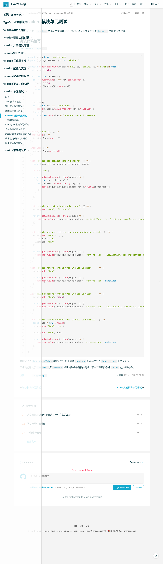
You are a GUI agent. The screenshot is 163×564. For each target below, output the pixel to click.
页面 (96, 4)
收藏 (134, 4)
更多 (117, 4)
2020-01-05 (151, 16)
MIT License (99, 556)
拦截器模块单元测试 (15, 129)
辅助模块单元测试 (14, 106)
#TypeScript (69, 401)
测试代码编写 (13, 120)
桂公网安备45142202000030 (143, 556)
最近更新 (60, 431)
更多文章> (61, 467)
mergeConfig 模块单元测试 (18, 134)
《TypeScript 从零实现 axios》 (68, 16)
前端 (86, 4)
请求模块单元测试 (14, 111)
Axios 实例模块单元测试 (16, 124)
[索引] (143, 4)
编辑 (51, 401)
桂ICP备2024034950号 (116, 556)
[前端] (87, 4)
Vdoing (60, 556)
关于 (127, 4)
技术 (107, 4)
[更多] (118, 4)
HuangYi (138, 16)
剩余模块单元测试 (14, 143)
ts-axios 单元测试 (93, 16)
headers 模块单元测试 (16, 115)
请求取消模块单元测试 (16, 138)
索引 (142, 4)
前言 (7, 97)
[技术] (108, 4)
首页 (79, 4)
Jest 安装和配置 (13, 101)
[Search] (59, 4)
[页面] (97, 4)
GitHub (155, 4)
